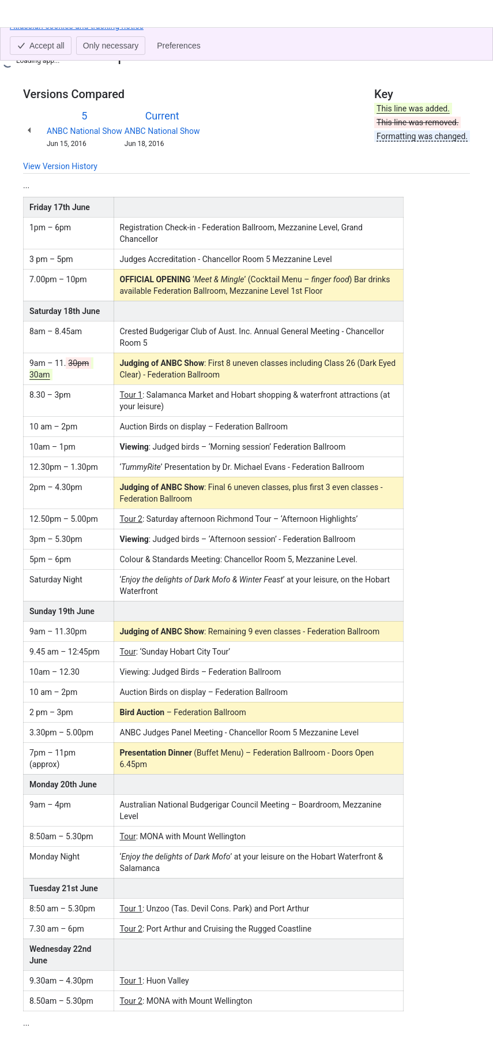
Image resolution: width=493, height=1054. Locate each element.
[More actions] (459, 42)
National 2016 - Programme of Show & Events (271, 39)
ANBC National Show (84, 131)
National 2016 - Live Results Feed (120, 39)
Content (37, 39)
